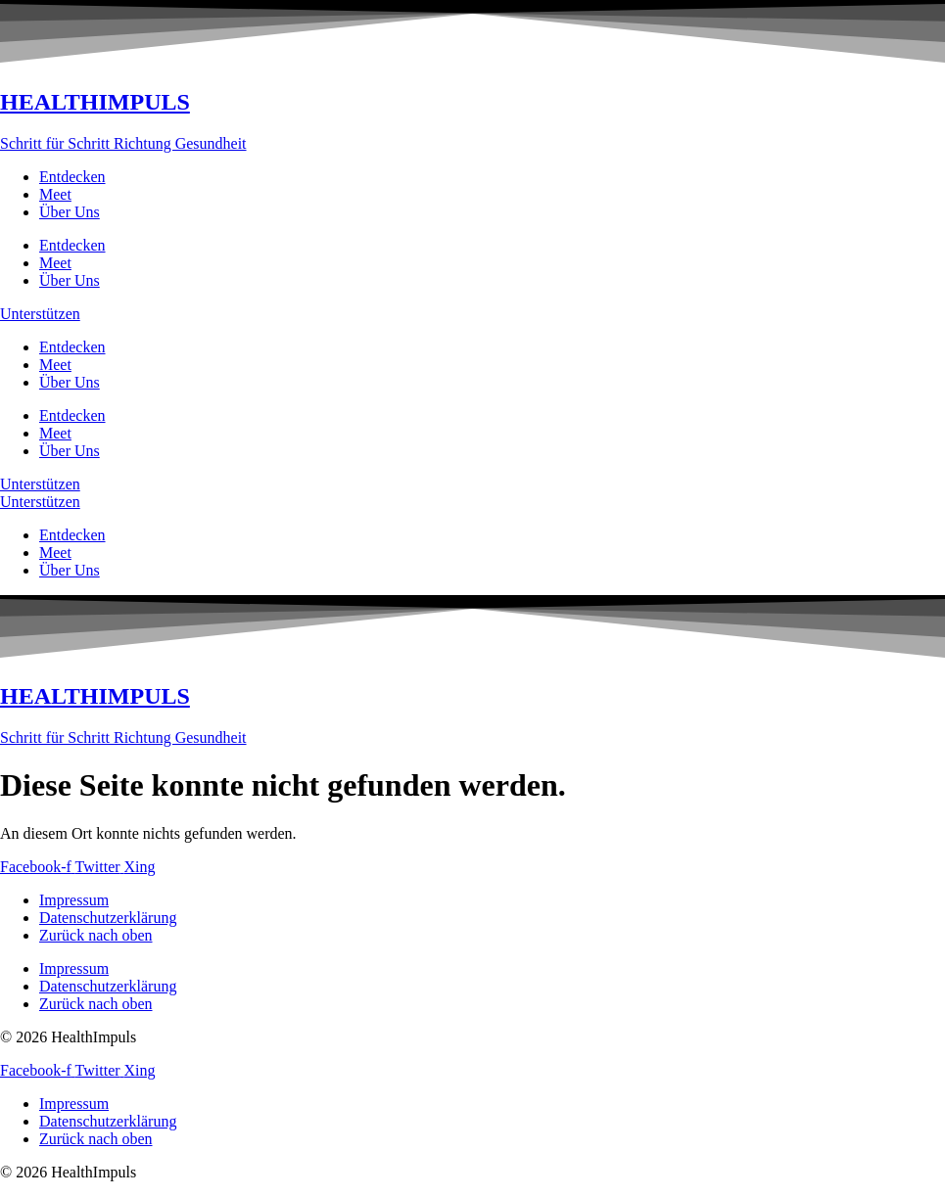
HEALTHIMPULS (95, 102)
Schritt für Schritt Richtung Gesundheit (123, 143)
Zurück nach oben (96, 935)
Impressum (74, 900)
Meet (55, 194)
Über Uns (69, 212)
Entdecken (72, 176)
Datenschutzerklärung (107, 917)
